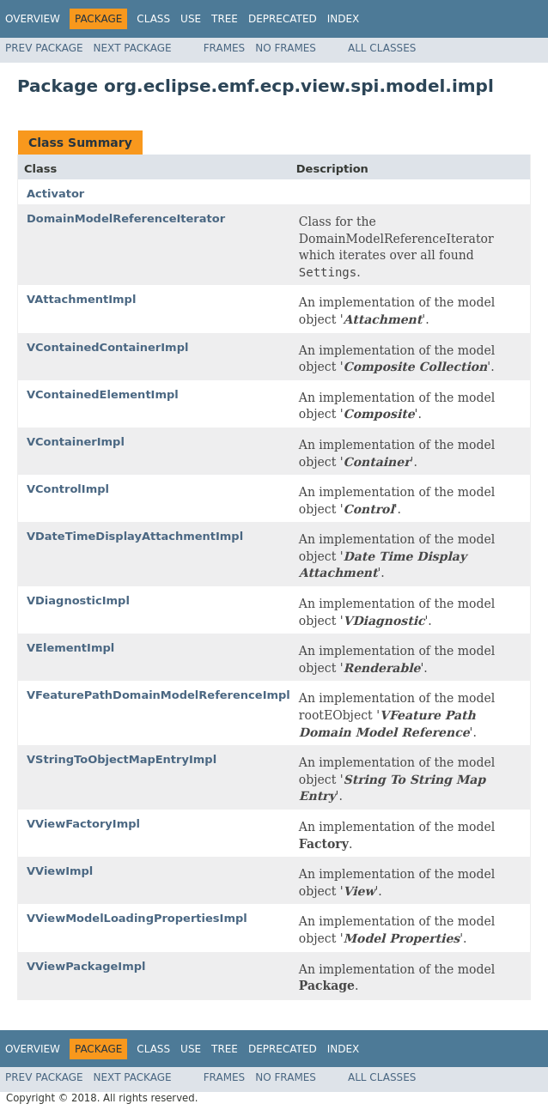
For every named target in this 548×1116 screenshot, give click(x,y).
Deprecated (282, 19)
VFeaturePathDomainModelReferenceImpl (158, 694)
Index (343, 19)
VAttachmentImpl (81, 299)
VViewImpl (60, 870)
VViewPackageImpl (86, 966)
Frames (225, 48)
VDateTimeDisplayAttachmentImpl (135, 536)
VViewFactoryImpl (83, 823)
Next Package (133, 48)
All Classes (382, 48)
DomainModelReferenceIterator (126, 218)
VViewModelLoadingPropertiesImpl (137, 918)
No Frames (285, 48)
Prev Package (44, 48)
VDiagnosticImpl (78, 600)
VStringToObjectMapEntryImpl (121, 759)
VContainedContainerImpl (107, 347)
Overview (32, 19)
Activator (55, 193)
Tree (224, 19)
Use (190, 19)
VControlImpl (68, 488)
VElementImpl (70, 647)
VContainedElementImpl (103, 394)
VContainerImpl (76, 441)
